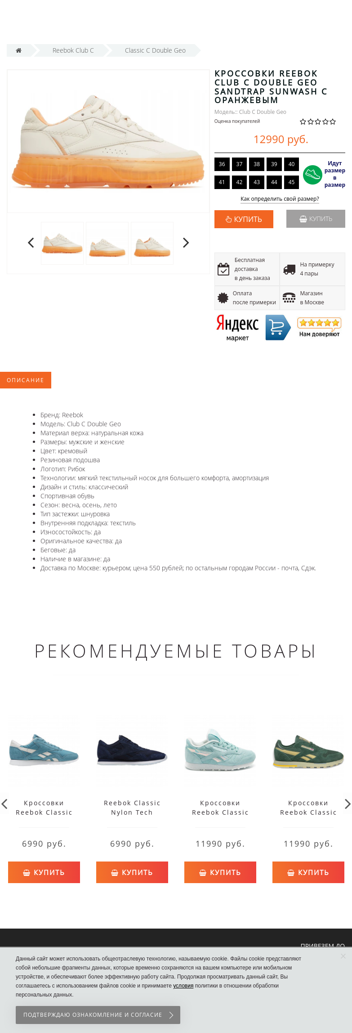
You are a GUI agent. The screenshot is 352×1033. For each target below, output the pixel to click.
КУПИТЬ (248, 219)
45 (292, 182)
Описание (26, 380)
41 (222, 182)
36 (222, 164)
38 (257, 164)
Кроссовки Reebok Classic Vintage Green (308, 812)
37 (239, 164)
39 (274, 164)
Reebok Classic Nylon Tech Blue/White (132, 812)
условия (183, 986)
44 (274, 182)
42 (239, 182)
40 (292, 164)
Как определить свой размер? (280, 199)
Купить (315, 218)
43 (257, 182)
